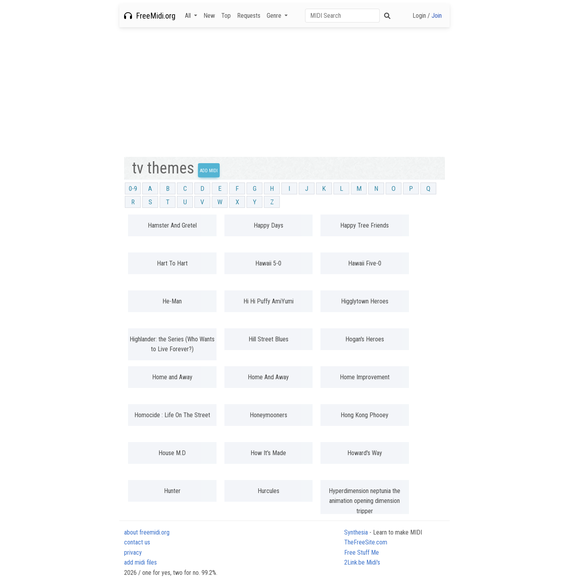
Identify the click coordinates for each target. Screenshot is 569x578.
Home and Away (172, 377)
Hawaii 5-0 (268, 263)
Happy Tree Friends (364, 225)
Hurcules (268, 491)
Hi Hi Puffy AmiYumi (268, 301)
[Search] (342, 16)
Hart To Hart (172, 263)
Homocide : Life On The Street (172, 415)
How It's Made (268, 453)
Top (226, 15)
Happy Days (268, 225)
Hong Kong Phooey (364, 415)
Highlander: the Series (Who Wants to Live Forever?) (172, 344)
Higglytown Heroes (364, 301)
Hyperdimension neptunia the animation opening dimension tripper (364, 501)
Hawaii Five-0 (364, 263)
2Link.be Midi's (362, 562)
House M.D (172, 453)
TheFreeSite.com (365, 542)
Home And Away (268, 377)
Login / (427, 15)
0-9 (133, 188)
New (209, 15)
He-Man (172, 301)
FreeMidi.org (149, 16)
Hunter (172, 491)
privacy (133, 552)
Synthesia (356, 532)
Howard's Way (364, 453)
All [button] (188, 15)
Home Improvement (365, 377)
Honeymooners (268, 415)
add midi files (140, 562)
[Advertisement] (284, 92)
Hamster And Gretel (172, 225)
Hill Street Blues (268, 339)
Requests (248, 15)
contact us (137, 542)
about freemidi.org (147, 532)
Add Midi (209, 170)
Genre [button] (275, 15)
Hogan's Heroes (364, 339)
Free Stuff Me (361, 552)
